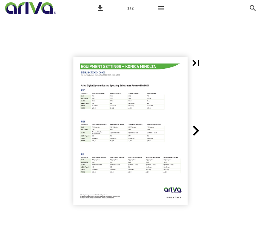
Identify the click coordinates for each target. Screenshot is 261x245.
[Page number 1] (130, 8)
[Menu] (161, 8)
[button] (100, 8)
